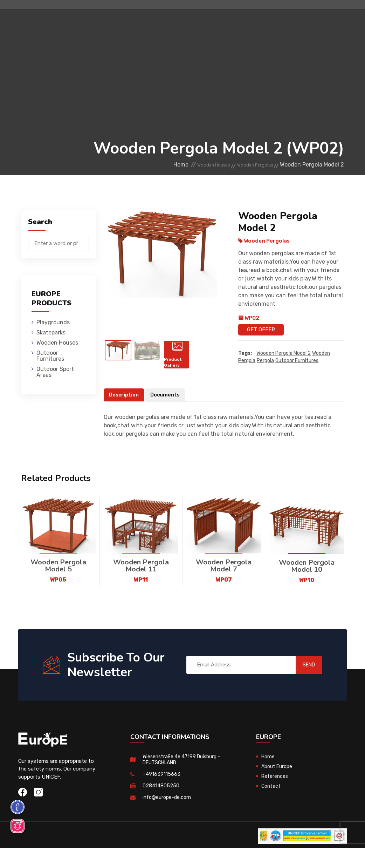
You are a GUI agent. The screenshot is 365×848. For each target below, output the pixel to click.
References (275, 777)
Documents (167, 395)
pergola (265, 361)
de (322, 32)
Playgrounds (96, 16)
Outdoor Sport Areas (55, 372)
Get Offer (261, 329)
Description (124, 395)
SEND (301, 665)
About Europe (278, 767)
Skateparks (137, 16)
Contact (271, 786)
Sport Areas (247, 47)
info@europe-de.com (168, 798)
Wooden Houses (180, 16)
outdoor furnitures (296, 361)
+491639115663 (161, 775)
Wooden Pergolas (248, 165)
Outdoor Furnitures (236, 16)
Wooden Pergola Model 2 (283, 354)
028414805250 (161, 786)
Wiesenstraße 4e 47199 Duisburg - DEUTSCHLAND (184, 760)
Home (152, 165)
